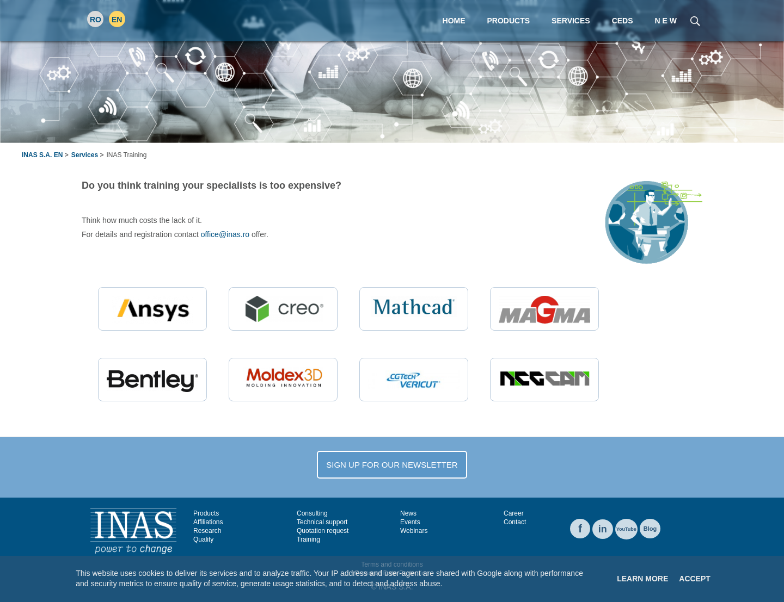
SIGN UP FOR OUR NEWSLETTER (391, 464)
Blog (650, 528)
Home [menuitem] (454, 20)
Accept (694, 578)
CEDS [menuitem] (622, 20)
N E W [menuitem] (666, 20)
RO (95, 19)
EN (117, 19)
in (602, 529)
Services (84, 155)
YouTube (626, 529)
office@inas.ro (225, 234)
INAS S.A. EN (42, 155)
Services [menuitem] (571, 20)
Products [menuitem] (508, 20)
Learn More (642, 578)
